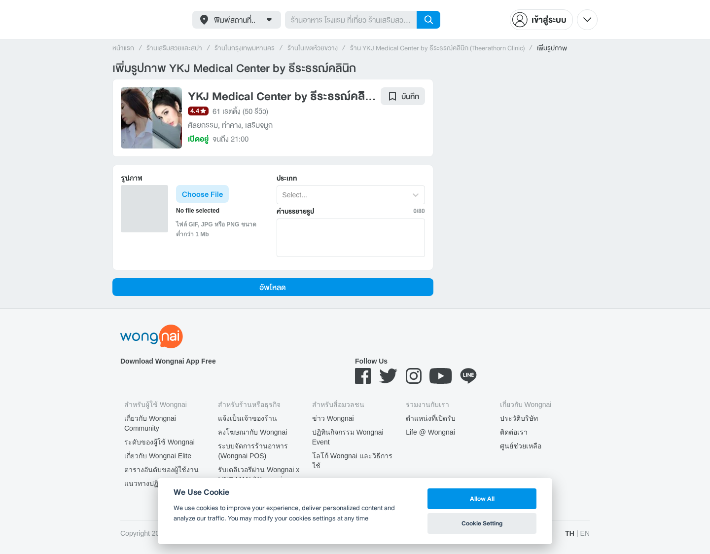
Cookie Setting (482, 523)
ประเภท (287, 178)
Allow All (482, 498)
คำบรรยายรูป (295, 211)
